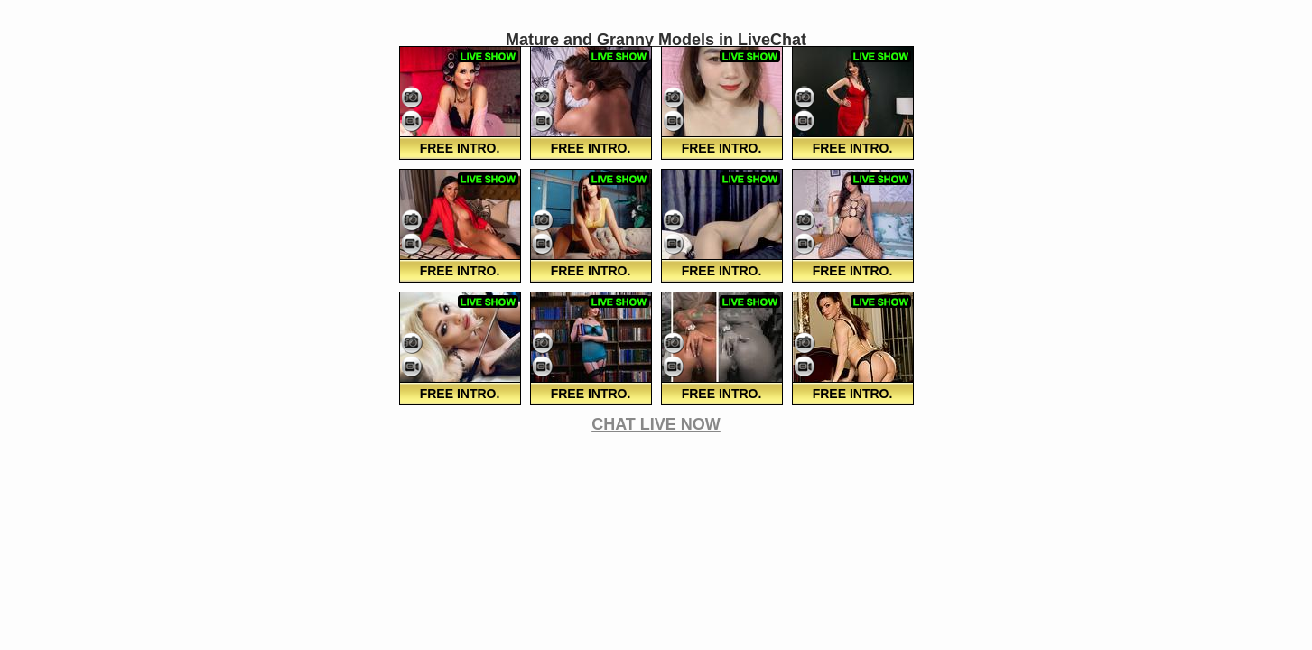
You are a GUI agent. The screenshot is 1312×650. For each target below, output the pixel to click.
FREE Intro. (460, 148)
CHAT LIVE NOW (656, 424)
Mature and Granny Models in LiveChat (656, 40)
